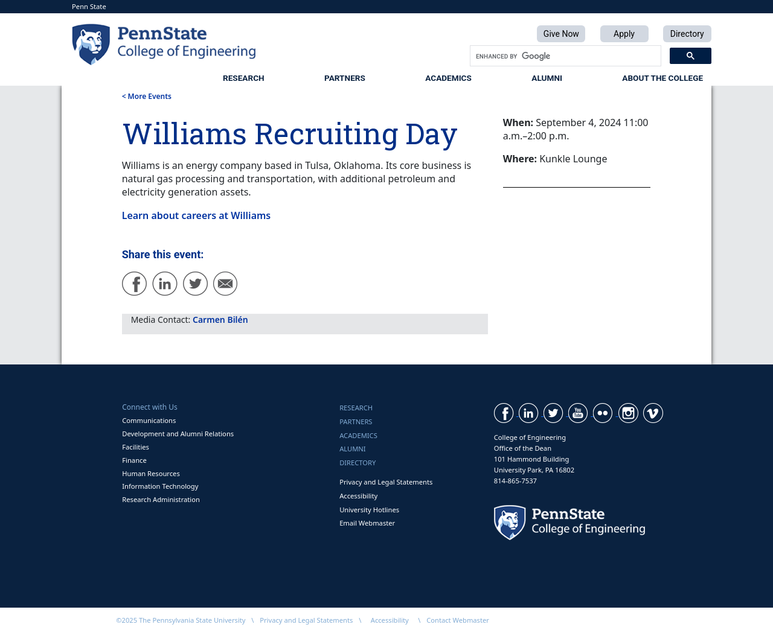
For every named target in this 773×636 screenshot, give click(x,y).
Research (244, 78)
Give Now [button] (561, 34)
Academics (448, 78)
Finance (134, 460)
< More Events (147, 96)
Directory (357, 462)
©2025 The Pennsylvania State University (180, 620)
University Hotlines (369, 509)
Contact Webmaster (457, 620)
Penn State (89, 6)
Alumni (546, 78)
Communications (149, 420)
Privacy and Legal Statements (385, 481)
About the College (662, 78)
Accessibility (358, 495)
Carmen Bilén (220, 319)
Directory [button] (687, 34)
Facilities (135, 446)
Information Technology (160, 486)
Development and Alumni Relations (178, 433)
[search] (564, 56)
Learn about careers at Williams (196, 215)
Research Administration (161, 499)
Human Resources (151, 473)
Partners (344, 78)
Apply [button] (624, 34)
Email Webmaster (367, 522)
